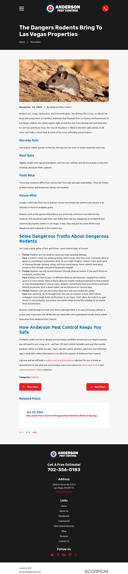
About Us (64, 511)
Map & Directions (64, 491)
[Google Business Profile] (52, 554)
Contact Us (64, 541)
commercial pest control (30, 369)
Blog (64, 531)
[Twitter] (75, 554)
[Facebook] (58, 554)
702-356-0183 (64, 469)
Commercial (64, 521)
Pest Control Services (64, 526)
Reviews (64, 536)
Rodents (35, 377)
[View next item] (34, 432)
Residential (64, 516)
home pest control (91, 365)
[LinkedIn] (64, 554)
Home (64, 506)
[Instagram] (69, 554)
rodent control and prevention (59, 360)
